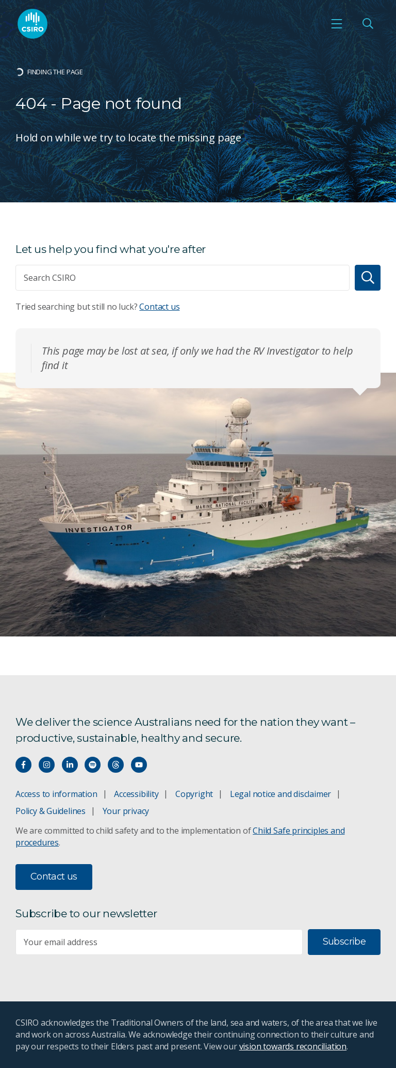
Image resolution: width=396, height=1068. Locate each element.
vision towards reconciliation (293, 1046)
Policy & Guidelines (50, 811)
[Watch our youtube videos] (139, 765)
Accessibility (136, 794)
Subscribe (344, 941)
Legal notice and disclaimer (280, 794)
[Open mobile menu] (337, 24)
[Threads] (116, 765)
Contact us (159, 306)
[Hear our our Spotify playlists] (93, 765)
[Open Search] (368, 24)
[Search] (368, 278)
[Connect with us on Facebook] (23, 765)
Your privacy (126, 811)
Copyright (194, 794)
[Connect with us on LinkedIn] (70, 765)
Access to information (56, 794)
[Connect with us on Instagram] (47, 765)
